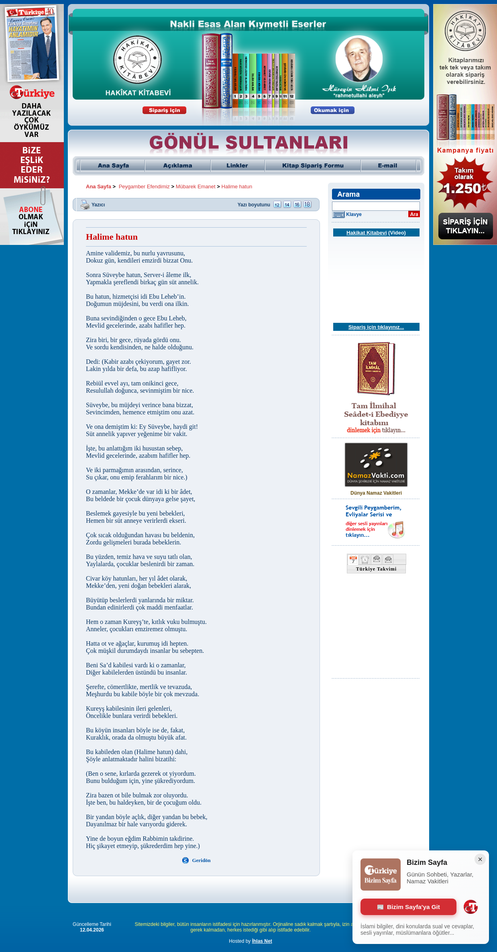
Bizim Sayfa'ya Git (408, 906)
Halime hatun (237, 186)
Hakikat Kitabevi (366, 233)
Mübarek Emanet (196, 186)
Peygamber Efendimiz (144, 186)
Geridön (201, 860)
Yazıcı (98, 204)
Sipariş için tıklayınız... (376, 327)
